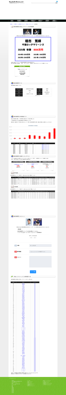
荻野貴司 (23, 358)
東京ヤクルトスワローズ (31, 385)
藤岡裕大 (23, 350)
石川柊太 (23, 286)
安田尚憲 (23, 353)
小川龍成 (23, 342)
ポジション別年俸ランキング (33, 20)
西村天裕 (23, 315)
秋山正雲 (23, 283)
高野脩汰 (23, 304)
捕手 (12, 386)
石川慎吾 (23, 356)
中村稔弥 (23, 309)
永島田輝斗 (23, 313)
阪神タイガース (30, 382)
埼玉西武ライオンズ (46, 382)
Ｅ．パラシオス (23, 327)
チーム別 (29, 380)
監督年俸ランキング (47, 20)
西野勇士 (23, 314)
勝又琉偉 (23, 343)
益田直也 (23, 320)
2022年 (13, 391)
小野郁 (23, 292)
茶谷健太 (23, 347)
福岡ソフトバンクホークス (47, 380)
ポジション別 (14, 384)
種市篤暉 (23, 308)
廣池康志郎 (23, 317)
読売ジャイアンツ (30, 381)
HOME (11, 24)
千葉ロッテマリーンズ (29, 24)
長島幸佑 (23, 312)
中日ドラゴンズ (30, 383)
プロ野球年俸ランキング (18, 164)
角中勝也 (23, 359)
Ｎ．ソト (23, 354)
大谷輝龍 (23, 290)
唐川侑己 (23, 293)
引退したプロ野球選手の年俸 (54, 20)
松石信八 (23, 351)
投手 (35, 283)
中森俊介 (23, 311)
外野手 (35, 355)
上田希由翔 (23, 340)
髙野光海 (23, 360)
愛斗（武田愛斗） (23, 355)
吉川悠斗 (23, 326)
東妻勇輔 (23, 284)
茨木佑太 (23, 288)
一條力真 (23, 287)
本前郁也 (23, 322)
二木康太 (23, 319)
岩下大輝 (23, 289)
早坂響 (23, 316)
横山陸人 (23, 325)
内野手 (35, 338)
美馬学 (23, 321)
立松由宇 (23, 345)
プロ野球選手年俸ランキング (26, 20)
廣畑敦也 (23, 318)
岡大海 (23, 357)
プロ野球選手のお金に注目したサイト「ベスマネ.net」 (12, 20)
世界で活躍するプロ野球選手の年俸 (19, 20)
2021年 (13, 392)
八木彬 (23, 324)
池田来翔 (23, 338)
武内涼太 (23, 305)
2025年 (13, 389)
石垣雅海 (23, 339)
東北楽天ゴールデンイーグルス (47, 383)
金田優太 (23, 344)
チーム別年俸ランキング (40, 20)
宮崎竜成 (23, 352)
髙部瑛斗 (23, 361)
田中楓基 (23, 307)
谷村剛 (23, 346)
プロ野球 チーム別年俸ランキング (19, 24)
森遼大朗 (23, 323)
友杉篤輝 (23, 348)
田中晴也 (23, 306)
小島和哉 (23, 291)
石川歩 (23, 285)
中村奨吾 (23, 349)
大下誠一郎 (23, 341)
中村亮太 (23, 310)
